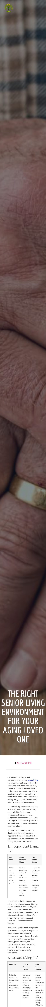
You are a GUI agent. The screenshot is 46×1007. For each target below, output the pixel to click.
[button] (41, 7)
